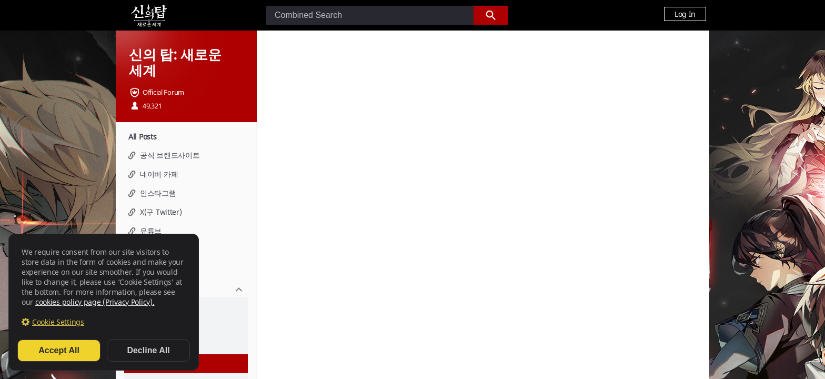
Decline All (148, 350)
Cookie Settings (58, 322)
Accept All (58, 350)
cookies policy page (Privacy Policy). (95, 302)
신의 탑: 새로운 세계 (175, 62)
